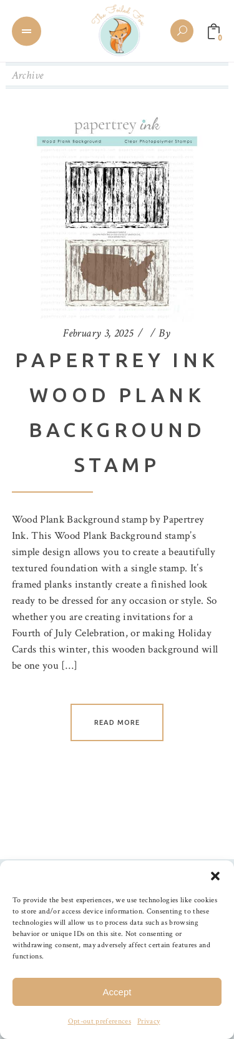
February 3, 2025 (98, 333)
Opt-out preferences (99, 1021)
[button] (215, 876)
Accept (117, 992)
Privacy (148, 1021)
